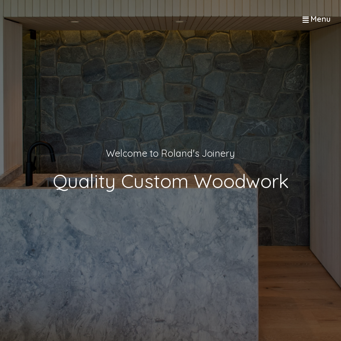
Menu (321, 19)
